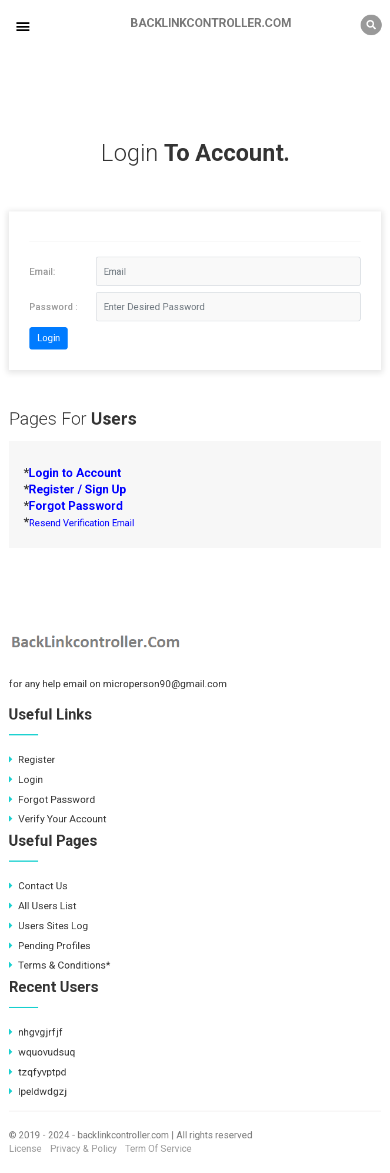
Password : (53, 306)
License (25, 1148)
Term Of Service (158, 1148)
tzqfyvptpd (37, 1072)
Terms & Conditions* (60, 965)
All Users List (42, 906)
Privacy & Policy (83, 1148)
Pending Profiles (50, 946)
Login (26, 779)
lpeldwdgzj (38, 1091)
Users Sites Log (48, 926)
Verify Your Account (57, 819)
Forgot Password (52, 799)
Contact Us (38, 886)
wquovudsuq (42, 1052)
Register (32, 759)
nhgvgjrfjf (36, 1032)
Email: (42, 271)
